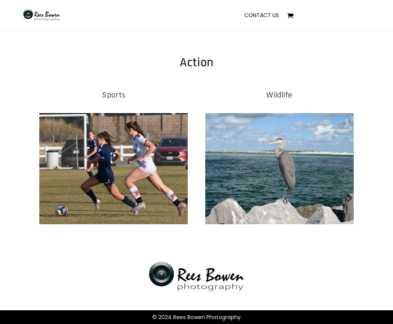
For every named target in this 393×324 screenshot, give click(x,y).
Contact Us (261, 16)
